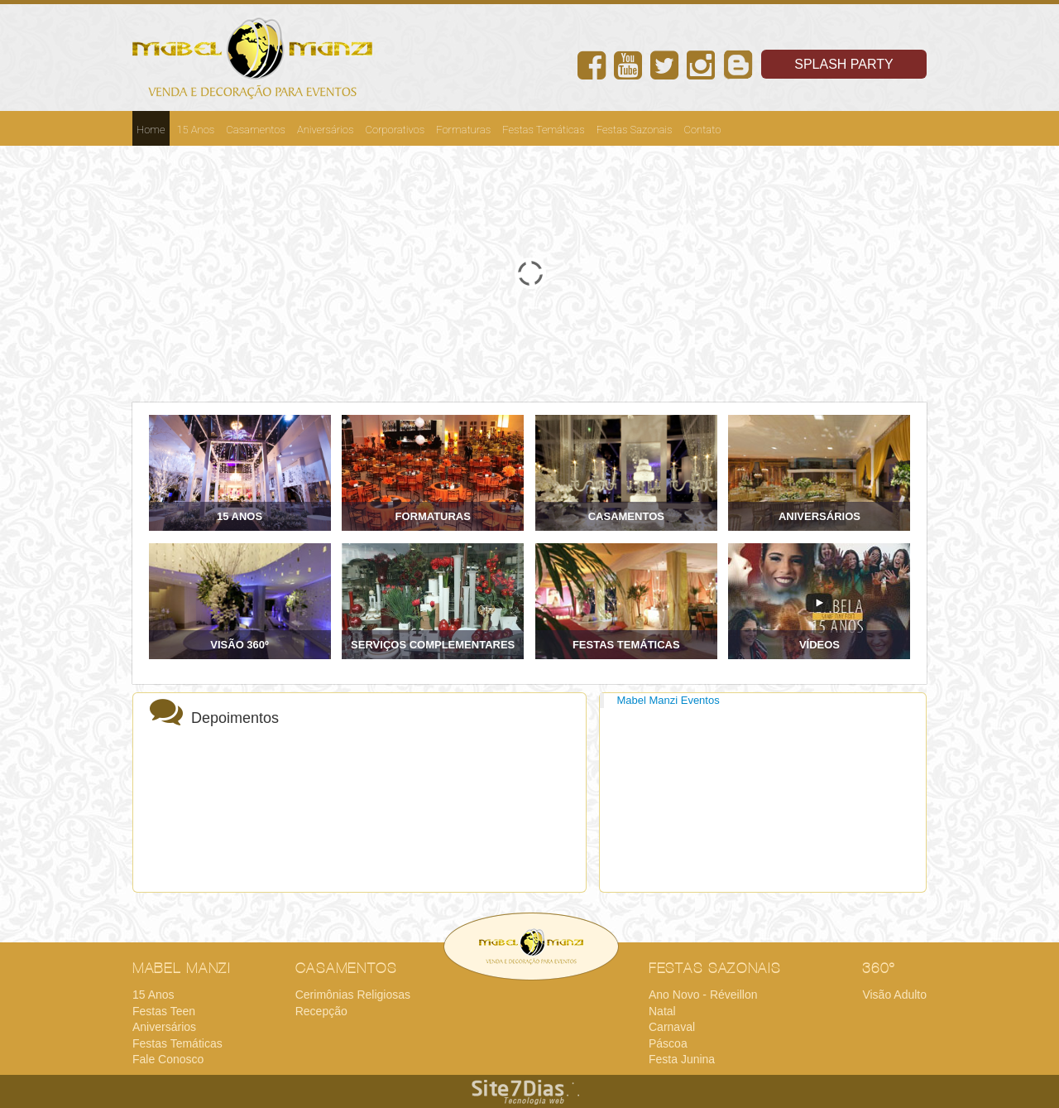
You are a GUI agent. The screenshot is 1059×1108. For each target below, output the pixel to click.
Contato (702, 129)
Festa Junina (682, 1059)
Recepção (321, 1011)
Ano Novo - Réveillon (703, 994)
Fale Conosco (168, 1059)
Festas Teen (163, 1011)
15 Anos (196, 129)
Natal (662, 1011)
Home (151, 129)
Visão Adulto (894, 994)
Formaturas (463, 129)
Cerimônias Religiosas (352, 994)
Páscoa (668, 1043)
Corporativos (394, 129)
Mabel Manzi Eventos (667, 700)
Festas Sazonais (635, 129)
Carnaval (672, 1026)
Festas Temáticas (543, 129)
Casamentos (255, 129)
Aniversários (325, 129)
